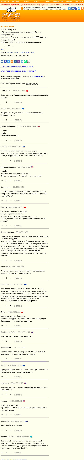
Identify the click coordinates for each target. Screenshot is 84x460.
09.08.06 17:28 (19, 91)
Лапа (2, 50)
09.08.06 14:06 (22, 232)
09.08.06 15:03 (15, 147)
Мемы (26, 1)
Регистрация (79, 4)
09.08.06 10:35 (15, 365)
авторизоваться (37, 76)
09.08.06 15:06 (30, 126)
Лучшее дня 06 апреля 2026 (10, 4)
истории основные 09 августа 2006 (20, 52)
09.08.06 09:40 (16, 401)
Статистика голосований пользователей (17, 71)
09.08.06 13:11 (14, 312)
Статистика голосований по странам (16, 67)
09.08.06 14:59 (24, 167)
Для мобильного (26, 4)
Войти (72, 4)
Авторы (69, 1)
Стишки (47, 1)
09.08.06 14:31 (19, 187)
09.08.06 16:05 (14, 109)
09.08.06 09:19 (18, 421)
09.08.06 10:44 (19, 348)
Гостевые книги (55, 4)
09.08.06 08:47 (23, 437)
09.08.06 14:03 (19, 267)
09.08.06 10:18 (17, 383)
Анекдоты (5, 1)
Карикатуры (58, 1)
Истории (15, 1)
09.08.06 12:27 (24, 332)
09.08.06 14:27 (16, 207)
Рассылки (36, 4)
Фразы (36, 1)
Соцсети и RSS (45, 4)
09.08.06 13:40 (17, 285)
